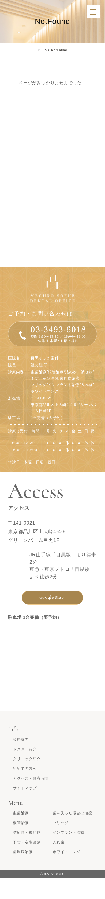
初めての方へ (25, 768)
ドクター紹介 (25, 749)
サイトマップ (25, 788)
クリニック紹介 (27, 759)
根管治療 (21, 823)
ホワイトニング (67, 852)
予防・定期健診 (27, 842)
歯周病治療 (23, 852)
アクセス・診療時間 (30, 778)
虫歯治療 (21, 813)
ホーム (42, 50)
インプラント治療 (68, 832)
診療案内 (21, 739)
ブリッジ (61, 823)
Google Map (51, 597)
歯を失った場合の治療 (72, 813)
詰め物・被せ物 (27, 832)
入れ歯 (59, 842)
